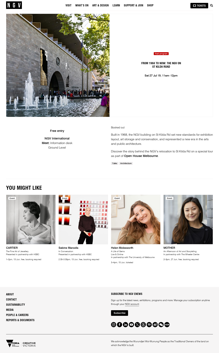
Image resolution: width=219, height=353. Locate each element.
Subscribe (119, 313)
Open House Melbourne (141, 156)
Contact (11, 299)
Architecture (126, 164)
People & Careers (17, 315)
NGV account (132, 304)
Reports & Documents (20, 320)
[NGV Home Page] (14, 5)
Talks (114, 164)
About (10, 294)
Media (10, 310)
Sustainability (15, 305)
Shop (150, 5)
